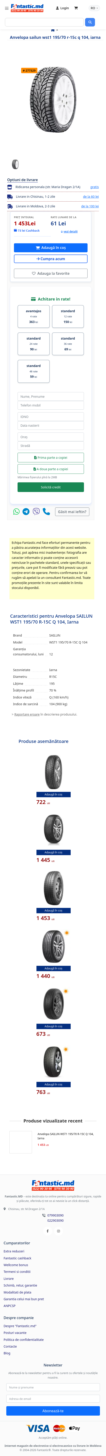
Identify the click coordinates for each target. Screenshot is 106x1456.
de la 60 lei (91, 196)
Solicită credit (51, 487)
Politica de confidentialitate (24, 1339)
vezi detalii (69, 231)
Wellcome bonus (16, 1265)
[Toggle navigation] (7, 8)
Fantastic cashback (17, 1258)
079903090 (55, 1215)
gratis (94, 187)
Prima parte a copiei (50, 457)
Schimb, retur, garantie (20, 1285)
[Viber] (37, 512)
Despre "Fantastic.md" (20, 1326)
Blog (7, 1353)
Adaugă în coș (53, 247)
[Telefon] (46, 512)
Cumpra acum (50, 258)
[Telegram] (27, 512)
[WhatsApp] (17, 512)
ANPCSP (10, 1306)
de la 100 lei (90, 206)
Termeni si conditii (17, 1271)
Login (62, 8)
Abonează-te (52, 1410)
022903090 (55, 1220)
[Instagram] (58, 1231)
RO (93, 8)
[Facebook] (47, 1231)
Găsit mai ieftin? (72, 511)
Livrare (9, 1278)
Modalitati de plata (17, 1292)
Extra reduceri (14, 1251)
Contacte (10, 1346)
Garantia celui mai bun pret (24, 1299)
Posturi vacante (15, 1333)
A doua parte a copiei (51, 469)
